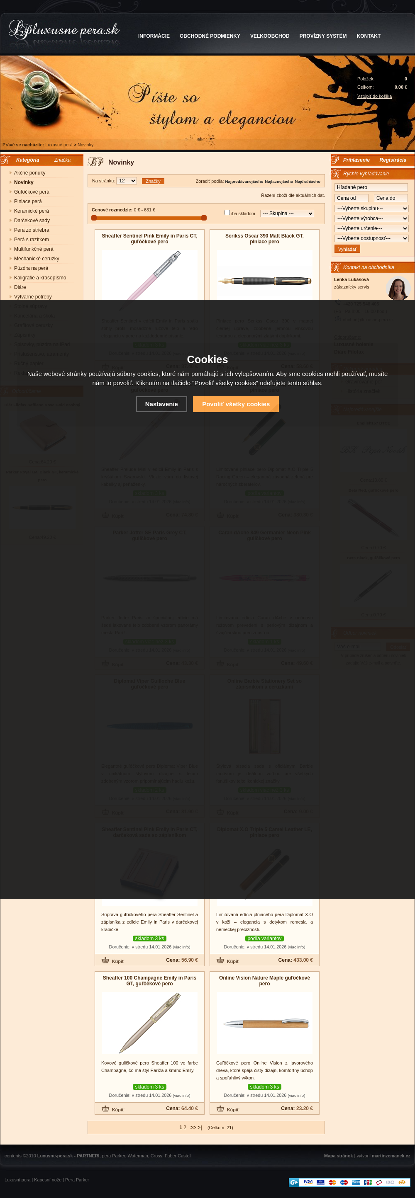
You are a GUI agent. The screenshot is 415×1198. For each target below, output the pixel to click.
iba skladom (243, 213)
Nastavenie (161, 403)
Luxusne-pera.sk (55, 1155)
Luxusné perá (58, 144)
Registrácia (392, 160)
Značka (62, 160)
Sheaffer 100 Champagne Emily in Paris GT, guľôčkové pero (149, 981)
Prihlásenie (356, 160)
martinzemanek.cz (391, 1155)
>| (200, 1127)
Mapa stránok (338, 1155)
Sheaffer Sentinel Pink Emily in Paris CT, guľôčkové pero (149, 239)
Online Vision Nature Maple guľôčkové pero (264, 981)
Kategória (25, 160)
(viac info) (181, 947)
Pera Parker (77, 1179)
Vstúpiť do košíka (374, 96)
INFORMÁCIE (154, 36)
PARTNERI (88, 1155)
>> (193, 1127)
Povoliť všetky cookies (236, 403)
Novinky (85, 144)
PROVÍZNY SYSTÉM (323, 36)
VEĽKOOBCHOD (270, 36)
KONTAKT (369, 36)
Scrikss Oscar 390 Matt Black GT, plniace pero (264, 239)
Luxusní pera (17, 1179)
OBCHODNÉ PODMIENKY (210, 36)
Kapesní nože (47, 1179)
